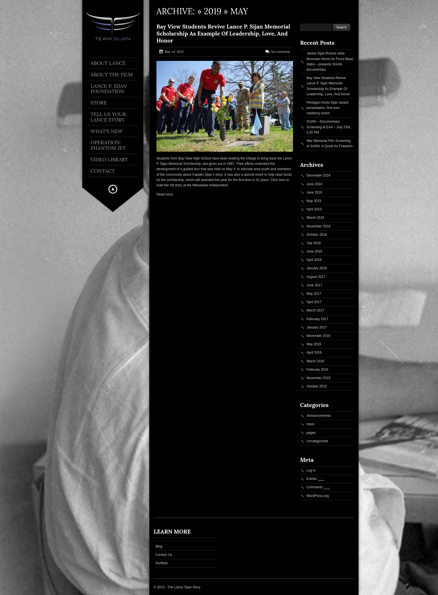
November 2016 (318, 336)
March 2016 (315, 361)
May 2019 (313, 201)
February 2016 (317, 370)
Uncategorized (317, 441)
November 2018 (318, 226)
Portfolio (162, 563)
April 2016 (314, 352)
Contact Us (164, 555)
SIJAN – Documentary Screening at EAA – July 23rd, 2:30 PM (328, 127)
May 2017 (313, 294)
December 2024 (318, 175)
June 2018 (314, 251)
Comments (318, 487)
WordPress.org (317, 496)
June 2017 (314, 285)
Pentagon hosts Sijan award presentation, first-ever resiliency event (327, 108)
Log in (311, 470)
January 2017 (316, 327)
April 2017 (314, 302)
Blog (159, 546)
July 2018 (313, 243)
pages (311, 433)
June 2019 (314, 192)
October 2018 (316, 235)
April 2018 (314, 260)
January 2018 (316, 268)
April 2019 (314, 209)
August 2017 (315, 277)
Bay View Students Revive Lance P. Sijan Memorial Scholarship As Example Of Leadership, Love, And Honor (223, 33)
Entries (315, 479)
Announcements (318, 416)
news (310, 424)
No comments (280, 51)
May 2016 (313, 344)
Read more (164, 194)
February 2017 (317, 319)
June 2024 (314, 184)
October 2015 (316, 386)
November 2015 (318, 378)
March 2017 (315, 310)
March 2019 (315, 218)
